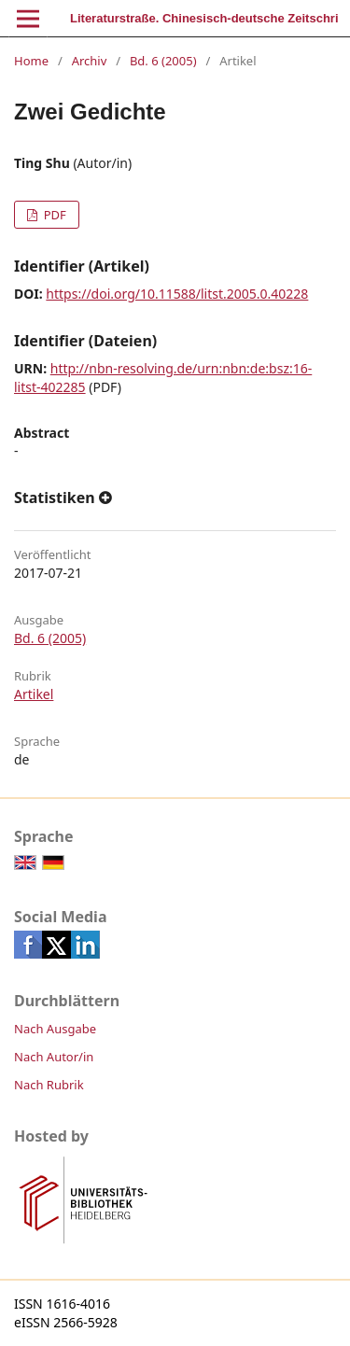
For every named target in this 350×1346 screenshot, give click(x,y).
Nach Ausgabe (55, 1028)
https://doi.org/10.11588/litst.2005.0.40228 (177, 293)
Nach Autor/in (53, 1056)
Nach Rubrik (49, 1084)
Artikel (33, 694)
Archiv (89, 60)
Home (31, 60)
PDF (52, 214)
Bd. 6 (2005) (163, 60)
